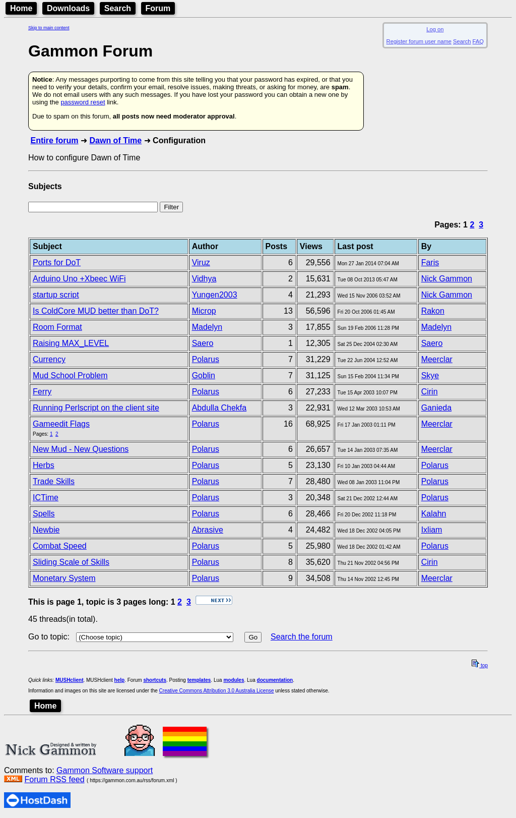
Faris (430, 262)
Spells (44, 513)
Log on (434, 29)
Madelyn (207, 327)
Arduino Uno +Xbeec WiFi (79, 278)
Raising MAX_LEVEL (71, 343)
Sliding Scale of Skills (71, 562)
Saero (203, 343)
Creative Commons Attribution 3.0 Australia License (216, 690)
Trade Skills (54, 481)
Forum (158, 8)
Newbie (46, 529)
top (480, 665)
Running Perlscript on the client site (96, 407)
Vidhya (204, 278)
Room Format (57, 327)
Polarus (205, 359)
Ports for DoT (57, 262)
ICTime (45, 497)
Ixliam (431, 529)
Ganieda (436, 407)
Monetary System (64, 578)
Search (117, 8)
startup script (56, 294)
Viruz (201, 262)
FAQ (478, 41)
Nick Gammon (446, 278)
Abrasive (207, 529)
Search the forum (302, 636)
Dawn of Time (115, 140)
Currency (49, 359)
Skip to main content (49, 27)
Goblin (203, 375)
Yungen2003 (214, 294)
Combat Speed (60, 546)
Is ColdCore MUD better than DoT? (96, 311)
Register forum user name (419, 41)
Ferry (42, 391)
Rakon (432, 311)
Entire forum (54, 140)
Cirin (429, 391)
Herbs (43, 465)
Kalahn (433, 513)
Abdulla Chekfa (219, 407)
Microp (204, 311)
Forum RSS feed (54, 779)
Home (21, 8)
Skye (430, 375)
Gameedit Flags (61, 424)
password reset (82, 102)
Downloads (68, 8)
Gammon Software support (104, 770)
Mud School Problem (70, 375)
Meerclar (437, 359)
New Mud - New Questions (80, 449)
